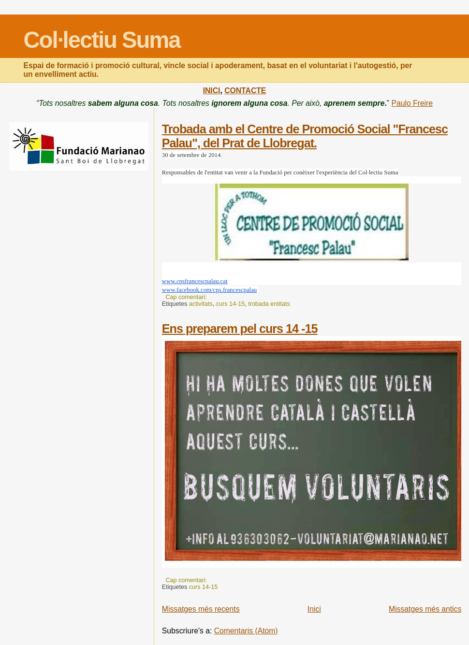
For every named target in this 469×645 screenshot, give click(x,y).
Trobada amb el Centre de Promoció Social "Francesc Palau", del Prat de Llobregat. (305, 136)
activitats (201, 304)
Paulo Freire (412, 103)
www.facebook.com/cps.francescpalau (209, 290)
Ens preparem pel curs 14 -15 (240, 328)
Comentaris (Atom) (246, 631)
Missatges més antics (425, 609)
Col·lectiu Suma (102, 40)
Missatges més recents (201, 609)
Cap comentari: (186, 297)
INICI (211, 90)
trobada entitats (269, 304)
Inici (314, 609)
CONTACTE (245, 90)
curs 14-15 (230, 304)
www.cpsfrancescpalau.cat (195, 281)
